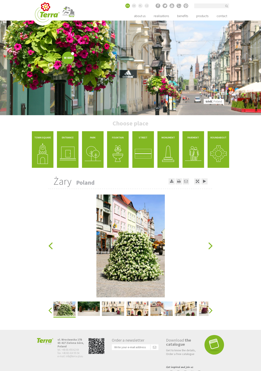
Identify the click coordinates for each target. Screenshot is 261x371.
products (202, 16)
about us (140, 16)
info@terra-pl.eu (74, 356)
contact (222, 16)
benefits (182, 16)
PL (140, 5)
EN (127, 5)
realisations (161, 16)
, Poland (214, 101)
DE (134, 5)
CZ (146, 5)
